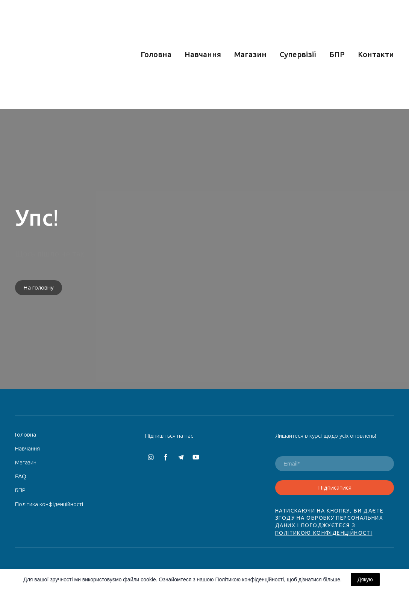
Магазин (250, 54)
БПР (337, 54)
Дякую (365, 579)
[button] (38, 287)
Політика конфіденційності (49, 504)
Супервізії (298, 54)
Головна (156, 54)
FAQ (20, 476)
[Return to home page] (67, 54)
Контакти (376, 54)
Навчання (203, 54)
